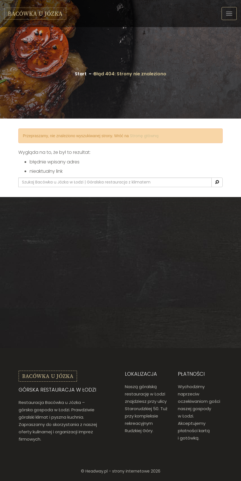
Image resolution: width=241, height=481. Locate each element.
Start (81, 74)
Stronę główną (144, 136)
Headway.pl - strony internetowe (117, 471)
